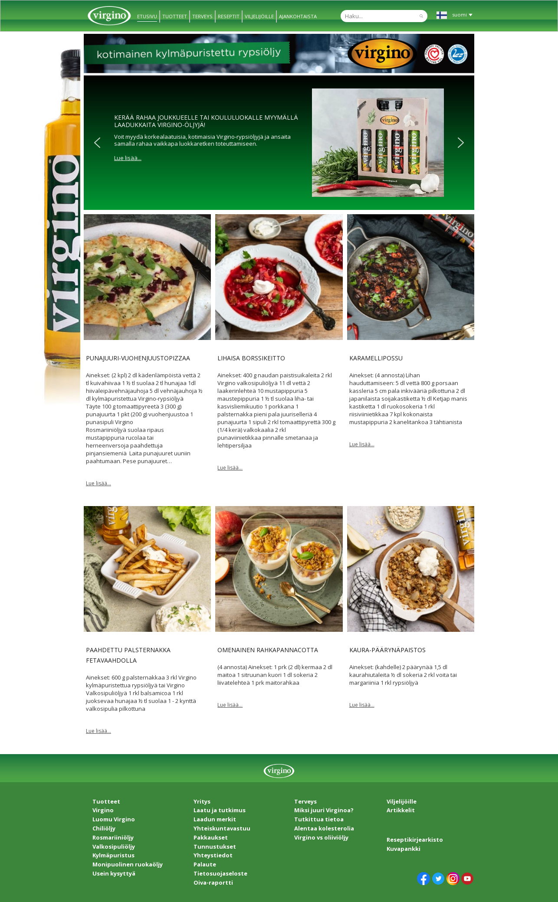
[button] (97, 143)
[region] (279, 142)
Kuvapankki (403, 849)
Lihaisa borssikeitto (251, 358)
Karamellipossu (376, 358)
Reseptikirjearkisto (415, 839)
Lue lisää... (127, 158)
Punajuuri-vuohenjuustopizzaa (138, 358)
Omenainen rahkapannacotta (267, 650)
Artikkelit (401, 810)
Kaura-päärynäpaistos (387, 650)
